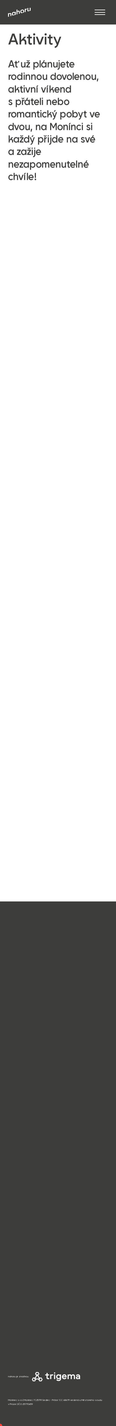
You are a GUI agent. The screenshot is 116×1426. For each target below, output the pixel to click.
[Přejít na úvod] (19, 12)
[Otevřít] (100, 12)
